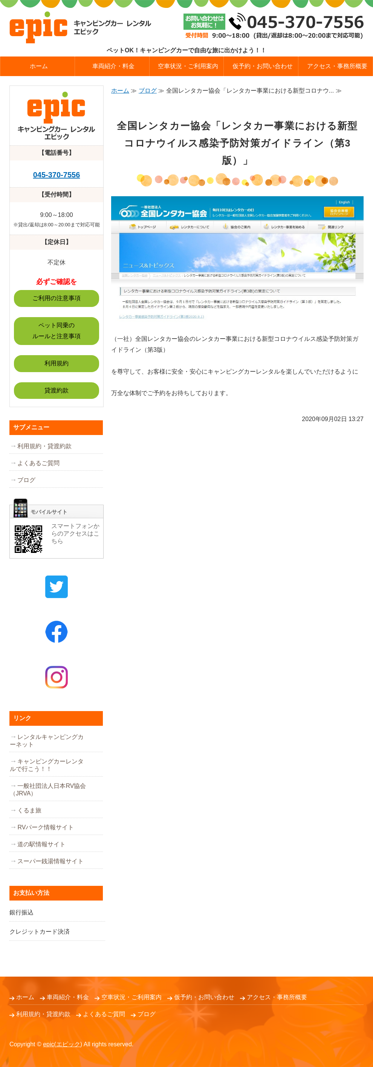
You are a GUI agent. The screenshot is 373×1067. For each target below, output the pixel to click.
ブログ (148, 90)
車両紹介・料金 (113, 66)
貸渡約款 (56, 390)
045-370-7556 (56, 175)
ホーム (39, 66)
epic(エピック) (62, 1044)
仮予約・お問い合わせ (262, 66)
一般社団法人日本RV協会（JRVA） (48, 790)
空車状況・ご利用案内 (188, 66)
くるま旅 (29, 810)
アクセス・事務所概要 (277, 997)
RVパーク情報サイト (45, 827)
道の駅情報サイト (41, 844)
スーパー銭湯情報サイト (50, 861)
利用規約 (56, 363)
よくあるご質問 (38, 463)
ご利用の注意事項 (56, 298)
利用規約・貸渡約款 (44, 446)
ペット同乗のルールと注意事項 (56, 330)
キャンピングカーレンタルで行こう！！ (47, 765)
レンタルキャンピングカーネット (47, 741)
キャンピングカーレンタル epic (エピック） (80, 27)
